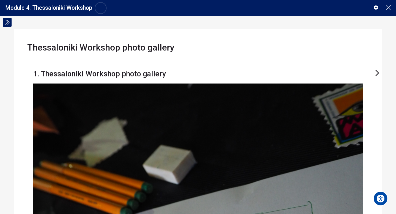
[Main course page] (388, 8)
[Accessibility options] (380, 198)
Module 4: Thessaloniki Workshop (48, 7)
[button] (376, 7)
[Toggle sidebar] (7, 22)
